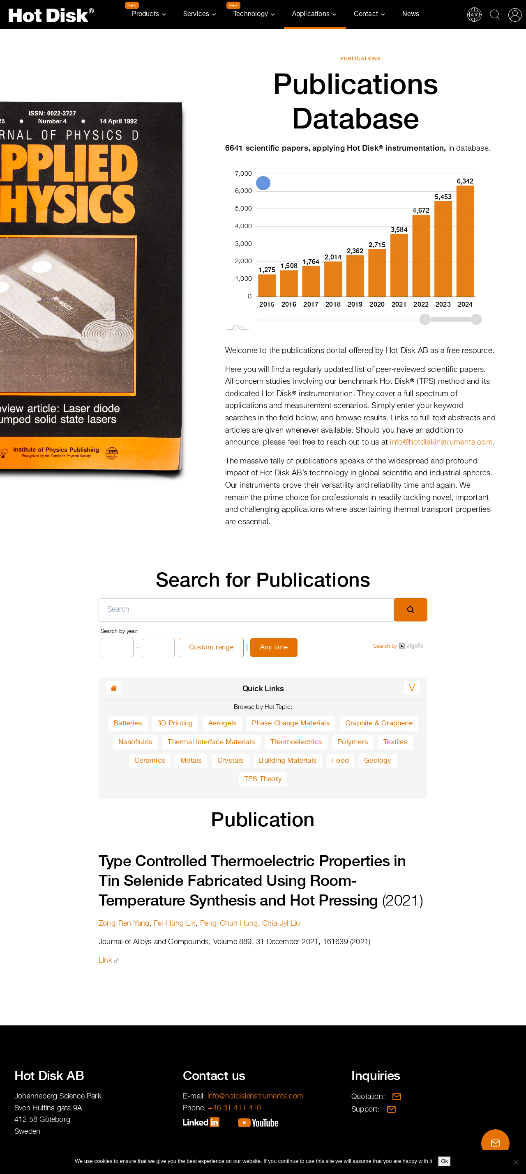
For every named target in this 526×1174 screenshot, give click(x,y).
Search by (398, 646)
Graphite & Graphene (379, 723)
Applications (311, 14)
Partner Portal (515, 14)
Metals (191, 760)
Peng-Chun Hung (229, 923)
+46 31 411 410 (234, 1108)
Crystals (230, 760)
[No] (516, 1162)
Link (108, 960)
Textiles (395, 742)
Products (145, 14)
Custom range (211, 647)
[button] (412, 688)
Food (340, 760)
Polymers (352, 742)
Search (494, 14)
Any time (274, 647)
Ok (444, 1161)
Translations (474, 14)
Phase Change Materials (291, 723)
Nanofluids (135, 742)
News (411, 14)
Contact (366, 14)
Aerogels (222, 723)
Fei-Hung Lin (175, 923)
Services (196, 14)
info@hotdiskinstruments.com (441, 442)
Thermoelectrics (296, 742)
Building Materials (288, 760)
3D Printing (175, 723)
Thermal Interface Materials (211, 742)
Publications (360, 59)
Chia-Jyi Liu (281, 923)
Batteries (127, 723)
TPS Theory (263, 779)
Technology (250, 14)
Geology (377, 760)
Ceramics (149, 760)
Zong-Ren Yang (124, 923)
